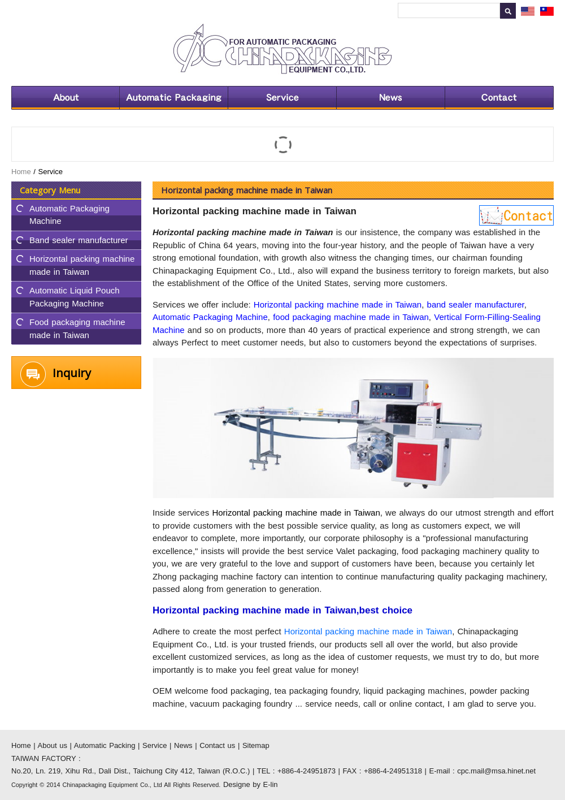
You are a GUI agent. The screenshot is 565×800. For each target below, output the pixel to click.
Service (282, 98)
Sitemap (256, 745)
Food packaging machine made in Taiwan (77, 328)
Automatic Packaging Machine (69, 215)
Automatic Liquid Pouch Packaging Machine (74, 297)
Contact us (499, 98)
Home (21, 171)
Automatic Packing (173, 98)
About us (65, 98)
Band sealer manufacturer (78, 240)
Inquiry (72, 372)
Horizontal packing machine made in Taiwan (81, 265)
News (390, 98)
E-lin (270, 784)
